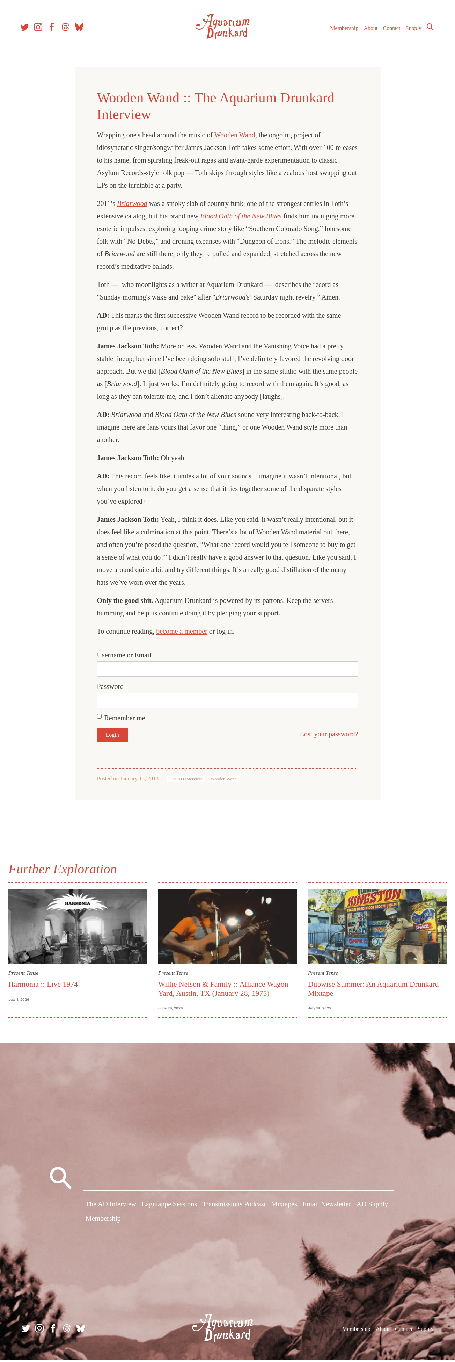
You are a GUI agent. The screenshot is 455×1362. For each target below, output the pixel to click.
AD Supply (372, 1207)
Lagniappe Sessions (169, 1207)
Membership (341, 31)
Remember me (124, 718)
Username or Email (124, 655)
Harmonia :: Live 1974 (46, 983)
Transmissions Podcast (234, 1207)
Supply (410, 31)
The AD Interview (186, 779)
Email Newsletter (326, 1207)
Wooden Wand (234, 135)
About (367, 31)
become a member (181, 631)
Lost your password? (329, 734)
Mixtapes (284, 1207)
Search (427, 29)
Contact (388, 31)
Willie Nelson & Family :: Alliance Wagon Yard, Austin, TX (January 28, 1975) (224, 987)
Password (110, 686)
